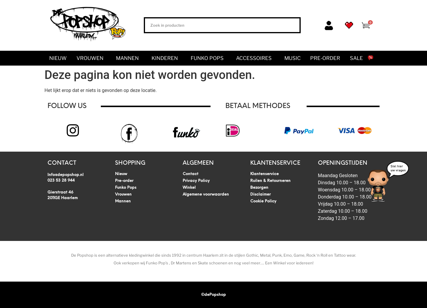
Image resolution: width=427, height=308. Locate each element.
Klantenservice (264, 174)
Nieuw (58, 58)
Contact (190, 174)
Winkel (189, 188)
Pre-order (325, 58)
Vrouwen (91, 58)
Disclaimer (260, 194)
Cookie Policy (263, 201)
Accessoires (255, 58)
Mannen (129, 58)
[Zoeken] (291, 25)
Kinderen (166, 58)
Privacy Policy (196, 181)
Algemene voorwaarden (206, 194)
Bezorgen (259, 188)
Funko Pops (209, 58)
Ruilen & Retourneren (270, 181)
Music (292, 58)
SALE (356, 58)
